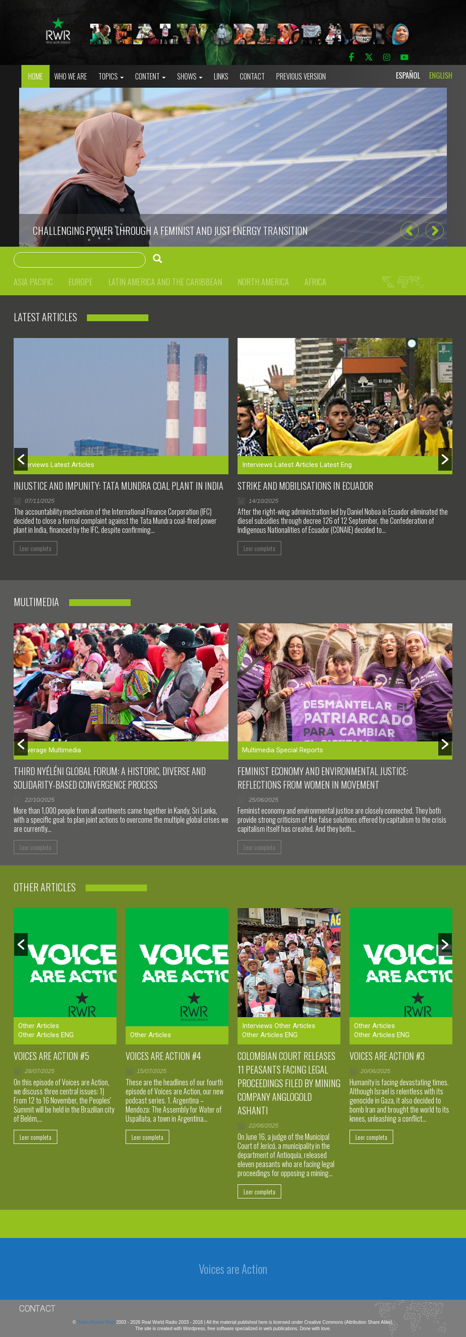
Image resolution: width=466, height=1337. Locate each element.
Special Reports (299, 750)
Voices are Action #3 (387, 1056)
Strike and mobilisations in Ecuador (305, 485)
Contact (252, 76)
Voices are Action (233, 1268)
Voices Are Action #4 (163, 1056)
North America (263, 282)
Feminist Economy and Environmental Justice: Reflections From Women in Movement (323, 777)
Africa (315, 282)
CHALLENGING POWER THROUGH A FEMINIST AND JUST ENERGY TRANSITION (170, 230)
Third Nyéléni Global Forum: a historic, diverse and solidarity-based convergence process (110, 777)
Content (150, 76)
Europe (80, 282)
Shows (190, 76)
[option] (233, 167)
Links (221, 76)
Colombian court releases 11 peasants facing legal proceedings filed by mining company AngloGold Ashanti (289, 1083)
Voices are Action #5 (51, 1056)
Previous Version (301, 76)
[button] (409, 231)
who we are (70, 76)
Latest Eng (336, 465)
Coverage (32, 750)
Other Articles (38, 1026)
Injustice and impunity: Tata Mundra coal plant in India (118, 485)
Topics (111, 76)
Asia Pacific (33, 282)
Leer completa (35, 548)
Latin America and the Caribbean (165, 282)
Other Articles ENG (46, 1035)
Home (35, 76)
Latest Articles (72, 465)
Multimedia (65, 750)
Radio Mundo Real (96, 1322)
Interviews (33, 465)
